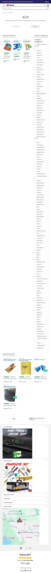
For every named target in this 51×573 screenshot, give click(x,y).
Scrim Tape (38, 285)
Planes (37, 228)
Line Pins (37, 190)
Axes (37, 57)
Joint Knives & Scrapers (41, 176)
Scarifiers (38, 276)
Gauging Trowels (39, 152)
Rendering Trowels (40, 262)
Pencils (37, 223)
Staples (37, 317)
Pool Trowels (38, 238)
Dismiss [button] (47, 1)
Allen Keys (38, 52)
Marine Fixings (39, 199)
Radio (37, 252)
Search (46, 8)
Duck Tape (38, 124)
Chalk (37, 88)
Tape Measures (39, 324)
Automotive (38, 55)
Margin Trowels (39, 197)
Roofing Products (39, 266)
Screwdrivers (38, 281)
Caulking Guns (39, 86)
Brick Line (38, 67)
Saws (37, 273)
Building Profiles (39, 79)
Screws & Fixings (39, 283)
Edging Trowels (39, 127)
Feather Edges (39, 134)
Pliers (37, 233)
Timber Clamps (39, 333)
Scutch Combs (39, 288)
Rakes (37, 257)
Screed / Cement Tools (41, 278)
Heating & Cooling (39, 173)
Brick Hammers (39, 62)
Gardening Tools (39, 149)
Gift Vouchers (38, 154)
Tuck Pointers (38, 347)
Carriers (37, 84)
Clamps (37, 96)
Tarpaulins (38, 329)
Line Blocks (6, 39)
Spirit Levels (38, 307)
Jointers (37, 180)
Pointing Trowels (39, 235)
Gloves (37, 157)
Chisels (37, 91)
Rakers (37, 254)
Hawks (37, 171)
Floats (37, 142)
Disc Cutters (38, 112)
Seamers (37, 290)
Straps (37, 319)
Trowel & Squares (39, 345)
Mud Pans (38, 218)
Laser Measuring (39, 185)
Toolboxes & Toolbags (40, 338)
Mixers (37, 209)
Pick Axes (38, 226)
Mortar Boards (26, 39)
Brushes (37, 72)
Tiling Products (39, 331)
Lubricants (38, 192)
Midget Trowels (39, 204)
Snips (37, 295)
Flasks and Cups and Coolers (40, 137)
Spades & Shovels (39, 302)
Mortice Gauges (39, 216)
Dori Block (38, 115)
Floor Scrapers (39, 145)
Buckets (37, 76)
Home (4, 12)
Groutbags (38, 164)
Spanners (38, 305)
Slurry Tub (38, 293)
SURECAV (38, 321)
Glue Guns (38, 159)
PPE (36, 245)
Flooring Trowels (39, 147)
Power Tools (38, 242)
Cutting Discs (38, 108)
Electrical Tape (39, 129)
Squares (37, 309)
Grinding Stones (39, 161)
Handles (37, 169)
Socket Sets (38, 297)
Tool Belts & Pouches (40, 336)
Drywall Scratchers (40, 119)
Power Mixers (38, 240)
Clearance (38, 98)
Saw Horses (38, 271)
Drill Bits (37, 117)
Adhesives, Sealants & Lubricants (40, 45)
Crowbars (38, 105)
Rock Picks (38, 264)
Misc (37, 206)
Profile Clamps (39, 247)
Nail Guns (38, 221)
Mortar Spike (38, 214)
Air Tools (37, 50)
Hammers (38, 166)
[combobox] (24, 8)
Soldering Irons (39, 300)
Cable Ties (38, 81)
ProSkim (37, 250)
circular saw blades (40, 93)
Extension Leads (39, 131)
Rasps (37, 259)
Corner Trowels (39, 103)
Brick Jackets (38, 64)
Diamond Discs (39, 110)
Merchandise (38, 202)
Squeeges (38, 312)
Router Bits (38, 269)
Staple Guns (38, 314)
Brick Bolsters (16, 39)
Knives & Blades (39, 183)
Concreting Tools (39, 100)
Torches (37, 343)
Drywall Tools (38, 122)
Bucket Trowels (39, 74)
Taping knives (39, 326)
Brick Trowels (38, 69)
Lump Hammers (39, 195)
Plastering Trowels (39, 230)
